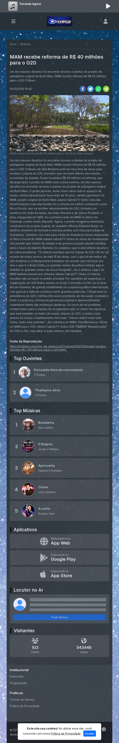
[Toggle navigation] (13, 21)
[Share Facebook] (82, 89)
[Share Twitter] (90, 89)
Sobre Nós (17, 676)
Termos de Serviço (22, 699)
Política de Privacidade (25, 706)
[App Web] (59, 541)
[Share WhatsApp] (98, 89)
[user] (105, 21)
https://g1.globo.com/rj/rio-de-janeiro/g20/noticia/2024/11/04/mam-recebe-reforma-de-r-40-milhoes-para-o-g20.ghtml (58, 348)
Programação (18, 683)
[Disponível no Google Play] (59, 557)
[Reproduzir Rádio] (108, 6)
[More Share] (106, 89)
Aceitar (89, 733)
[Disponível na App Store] (59, 574)
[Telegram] (104, 729)
